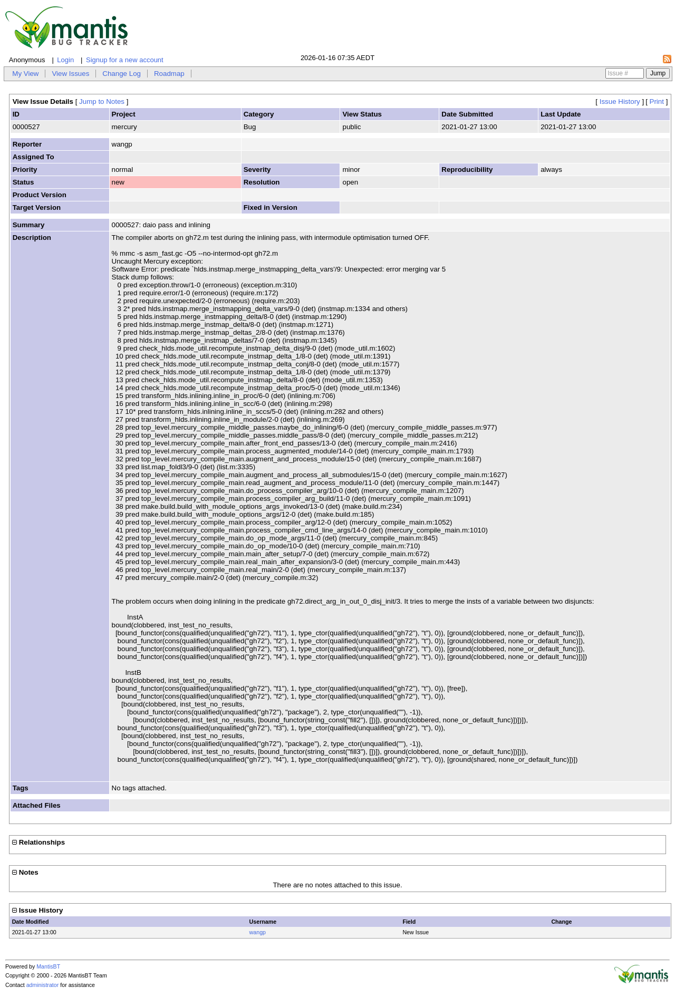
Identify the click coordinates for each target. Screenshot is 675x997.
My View (25, 74)
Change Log (121, 74)
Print (657, 101)
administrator (42, 985)
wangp (257, 932)
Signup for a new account (124, 60)
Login (65, 60)
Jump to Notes (101, 101)
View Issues (70, 74)
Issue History (620, 101)
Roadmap (169, 74)
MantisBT (48, 966)
